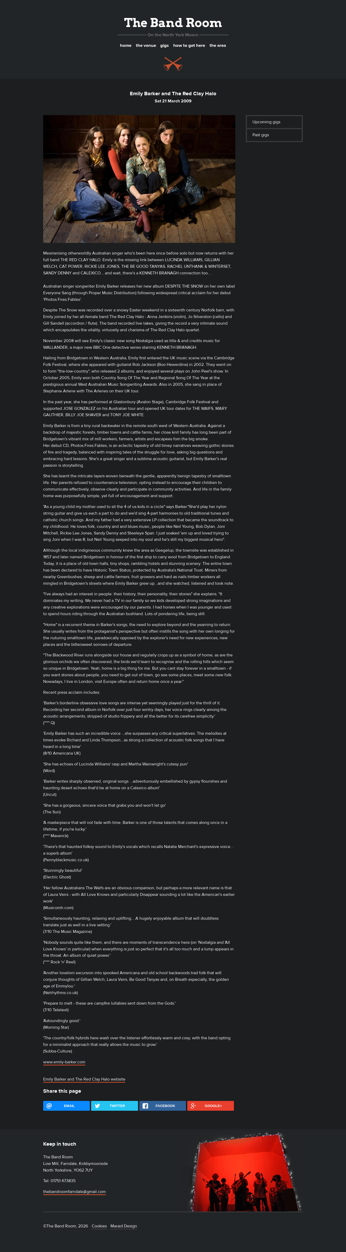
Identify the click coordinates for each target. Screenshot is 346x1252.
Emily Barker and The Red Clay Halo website (84, 1079)
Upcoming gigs (266, 122)
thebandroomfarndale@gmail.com (74, 1191)
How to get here (189, 45)
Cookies (99, 1226)
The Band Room (173, 22)
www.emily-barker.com (64, 1062)
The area (218, 45)
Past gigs (260, 135)
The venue (146, 45)
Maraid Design (123, 1226)
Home (125, 45)
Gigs (164, 45)
